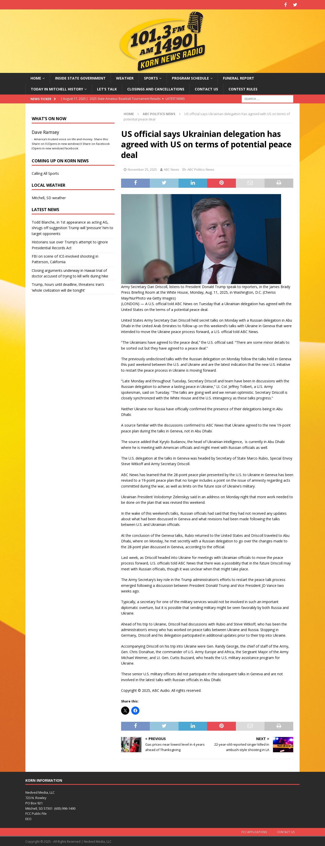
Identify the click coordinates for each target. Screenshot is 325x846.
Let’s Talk (107, 88)
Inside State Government (80, 77)
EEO (28, 818)
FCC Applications (254, 831)
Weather (125, 77)
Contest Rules (243, 88)
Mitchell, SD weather (49, 197)
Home (35, 77)
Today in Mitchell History (57, 88)
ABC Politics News (200, 168)
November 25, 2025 (142, 168)
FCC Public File (36, 813)
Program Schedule (190, 77)
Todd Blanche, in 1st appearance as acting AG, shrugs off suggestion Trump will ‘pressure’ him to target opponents (72, 227)
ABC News (171, 168)
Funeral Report (238, 77)
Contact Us (206, 88)
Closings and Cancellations (155, 88)
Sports (151, 77)
